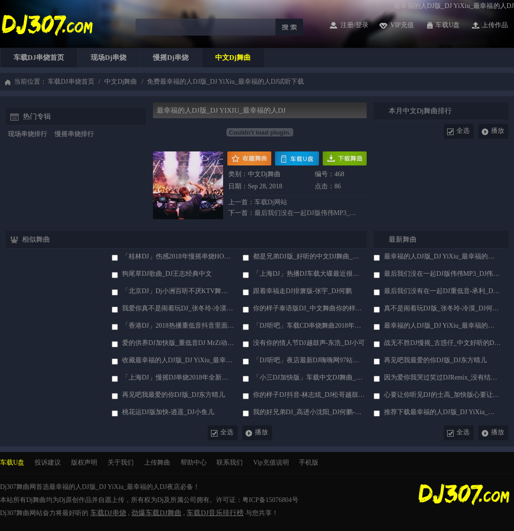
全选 (463, 130)
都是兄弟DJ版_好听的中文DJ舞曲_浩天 (309, 256)
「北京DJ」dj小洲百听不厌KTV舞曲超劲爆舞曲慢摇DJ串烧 (178, 290)
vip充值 (402, 25)
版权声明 (84, 462)
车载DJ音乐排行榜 (215, 513)
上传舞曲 (157, 462)
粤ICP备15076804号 (270, 499)
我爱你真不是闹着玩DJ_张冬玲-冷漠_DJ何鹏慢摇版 (178, 308)
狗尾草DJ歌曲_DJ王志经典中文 (167, 273)
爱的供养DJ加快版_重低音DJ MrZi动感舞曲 (178, 342)
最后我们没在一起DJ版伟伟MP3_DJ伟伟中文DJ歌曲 (307, 212)
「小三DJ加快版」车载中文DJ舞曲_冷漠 (309, 377)
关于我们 (121, 462)
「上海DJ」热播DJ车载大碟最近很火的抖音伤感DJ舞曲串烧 (309, 273)
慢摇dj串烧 (170, 57)
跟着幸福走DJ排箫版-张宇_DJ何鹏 (302, 290)
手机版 (309, 462)
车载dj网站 (270, 202)
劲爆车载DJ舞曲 (156, 513)
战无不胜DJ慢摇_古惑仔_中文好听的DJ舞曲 (442, 342)
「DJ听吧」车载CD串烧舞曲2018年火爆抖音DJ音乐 (309, 325)
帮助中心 (194, 462)
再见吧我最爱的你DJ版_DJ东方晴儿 (173, 394)
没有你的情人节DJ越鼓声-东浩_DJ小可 (309, 342)
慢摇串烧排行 (74, 133)
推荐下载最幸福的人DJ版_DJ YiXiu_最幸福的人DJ (442, 412)
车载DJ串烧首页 (39, 57)
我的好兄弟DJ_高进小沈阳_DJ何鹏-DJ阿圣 (309, 412)
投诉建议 (48, 462)
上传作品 (495, 25)
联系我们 (230, 462)
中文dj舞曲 (233, 57)
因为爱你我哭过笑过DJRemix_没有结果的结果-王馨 (442, 377)
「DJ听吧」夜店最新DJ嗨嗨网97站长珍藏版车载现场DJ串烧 (309, 360)
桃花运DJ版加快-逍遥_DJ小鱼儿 (168, 412)
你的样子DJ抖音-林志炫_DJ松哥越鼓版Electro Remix (309, 394)
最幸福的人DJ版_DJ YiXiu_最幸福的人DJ (442, 256)
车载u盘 (447, 25)
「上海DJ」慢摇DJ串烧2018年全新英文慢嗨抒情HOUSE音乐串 (178, 377)
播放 (497, 130)
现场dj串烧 (108, 57)
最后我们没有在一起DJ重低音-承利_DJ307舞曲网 (442, 290)
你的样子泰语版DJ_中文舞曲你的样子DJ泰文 (309, 308)
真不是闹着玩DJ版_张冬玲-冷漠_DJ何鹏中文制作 (442, 308)
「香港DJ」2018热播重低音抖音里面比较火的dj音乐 (178, 325)
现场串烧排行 (27, 133)
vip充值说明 (271, 462)
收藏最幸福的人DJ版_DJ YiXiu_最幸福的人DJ (178, 360)
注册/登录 (354, 25)
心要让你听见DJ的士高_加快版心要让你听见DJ (442, 394)
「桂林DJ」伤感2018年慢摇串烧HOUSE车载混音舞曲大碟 (178, 256)
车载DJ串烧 (108, 513)
